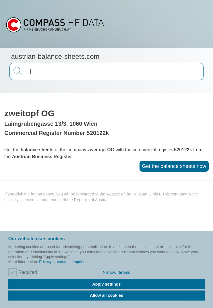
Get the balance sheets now (174, 166)
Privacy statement (54, 261)
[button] (116, 272)
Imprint (78, 261)
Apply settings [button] (106, 284)
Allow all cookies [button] (106, 295)
